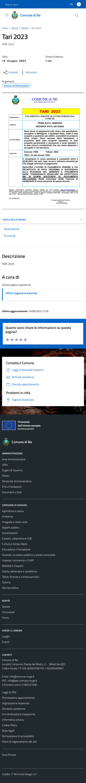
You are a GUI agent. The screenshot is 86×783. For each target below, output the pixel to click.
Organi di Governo (12, 470)
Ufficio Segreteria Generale (21, 293)
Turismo (6, 582)
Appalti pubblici (10, 527)
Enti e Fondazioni (12, 487)
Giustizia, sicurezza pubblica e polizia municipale (28, 555)
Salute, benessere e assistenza (19, 571)
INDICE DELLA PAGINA (43, 220)
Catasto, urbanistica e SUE (17, 538)
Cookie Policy (9, 725)
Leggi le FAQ (9, 692)
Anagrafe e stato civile (15, 522)
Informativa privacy (13, 720)
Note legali (8, 731)
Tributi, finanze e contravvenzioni (20, 577)
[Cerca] (77, 15)
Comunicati (8, 612)
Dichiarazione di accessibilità (18, 736)
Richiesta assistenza (13, 709)
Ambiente (7, 516)
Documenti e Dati (12, 492)
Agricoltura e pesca (13, 511)
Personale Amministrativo (16, 481)
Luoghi (6, 636)
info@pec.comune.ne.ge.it (22, 681)
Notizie (6, 607)
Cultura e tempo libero (14, 544)
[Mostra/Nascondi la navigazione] (7, 15)
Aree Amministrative (13, 459)
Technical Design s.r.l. (25, 774)
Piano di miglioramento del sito (19, 741)
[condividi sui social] (10, 72)
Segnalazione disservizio (15, 703)
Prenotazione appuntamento (18, 698)
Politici (5, 476)
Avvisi (5, 617)
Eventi (5, 642)
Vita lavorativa (10, 588)
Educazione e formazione (16, 549)
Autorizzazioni (10, 533)
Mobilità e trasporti (12, 566)
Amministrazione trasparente (18, 714)
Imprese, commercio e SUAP (18, 560)
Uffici (5, 465)
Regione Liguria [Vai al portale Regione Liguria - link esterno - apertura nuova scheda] (11, 4)
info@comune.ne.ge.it (22, 676)
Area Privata (9, 755)
